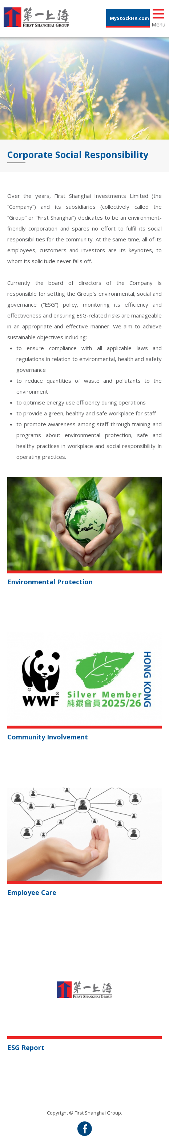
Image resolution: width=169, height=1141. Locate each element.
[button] (84, 523)
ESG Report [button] (25, 1047)
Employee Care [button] (31, 892)
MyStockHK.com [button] (129, 18)
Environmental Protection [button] (50, 581)
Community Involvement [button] (47, 736)
